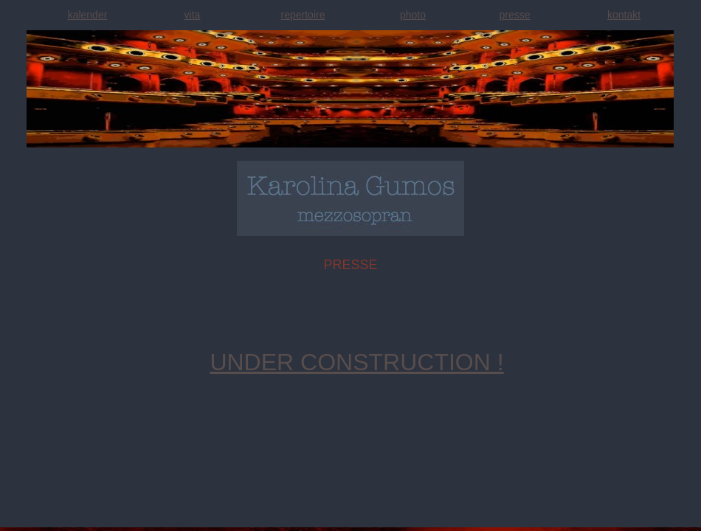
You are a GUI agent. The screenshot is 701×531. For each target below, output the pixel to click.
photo (413, 15)
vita (192, 15)
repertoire (303, 15)
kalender (88, 15)
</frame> (39, 518)
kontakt (623, 15)
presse (514, 15)
